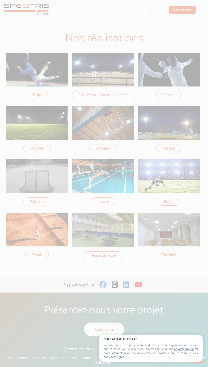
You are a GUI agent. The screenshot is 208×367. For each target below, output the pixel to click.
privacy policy (184, 349)
